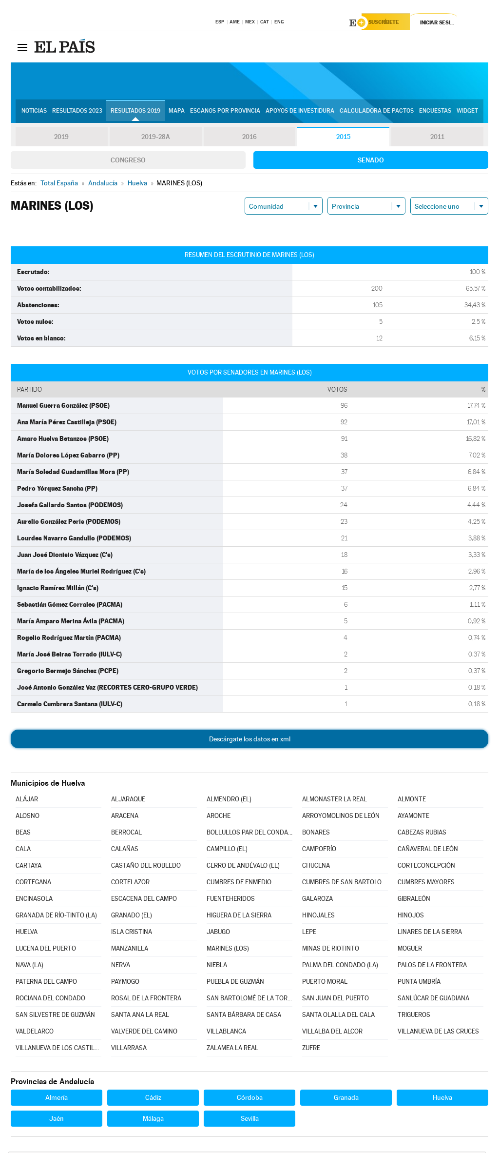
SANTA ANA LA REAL (140, 1016)
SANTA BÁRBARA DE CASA (244, 1016)
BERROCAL (126, 833)
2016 (249, 138)
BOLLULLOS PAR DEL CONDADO (249, 833)
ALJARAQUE (128, 800)
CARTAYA (28, 867)
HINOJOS (411, 916)
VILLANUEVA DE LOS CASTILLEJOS (58, 1049)
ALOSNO (27, 817)
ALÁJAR (27, 800)
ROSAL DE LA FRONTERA (146, 999)
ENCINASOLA (34, 900)
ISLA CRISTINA (131, 933)
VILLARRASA (129, 1049)
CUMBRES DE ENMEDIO (239, 883)
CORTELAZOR (130, 883)
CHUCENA (316, 867)
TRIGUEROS (414, 1016)
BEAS (23, 833)
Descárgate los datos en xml (249, 740)
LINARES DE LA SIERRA (430, 933)
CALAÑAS (124, 850)
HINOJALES (318, 916)
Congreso (128, 161)
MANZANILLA (129, 950)
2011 (437, 138)
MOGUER (410, 950)
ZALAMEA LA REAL (232, 1049)
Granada (346, 1099)
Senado (371, 161)
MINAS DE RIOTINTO (330, 950)
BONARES (316, 833)
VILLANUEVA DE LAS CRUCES (438, 1032)
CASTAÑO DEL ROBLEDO (146, 867)
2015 (343, 138)
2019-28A (156, 138)
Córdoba (250, 1099)
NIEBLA (217, 966)
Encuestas (435, 112)
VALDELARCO (35, 1032)
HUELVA (27, 933)
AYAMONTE (413, 817)
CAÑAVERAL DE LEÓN (428, 850)
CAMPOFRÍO (319, 850)
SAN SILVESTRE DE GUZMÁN (55, 1016)
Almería (56, 1099)
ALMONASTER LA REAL (334, 800)
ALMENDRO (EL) (229, 800)
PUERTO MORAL (324, 983)
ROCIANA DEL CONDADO (50, 999)
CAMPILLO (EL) (227, 850)
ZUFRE (311, 1049)
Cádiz (153, 1099)
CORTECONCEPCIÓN (426, 867)
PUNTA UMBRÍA (419, 983)
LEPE (309, 933)
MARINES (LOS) (228, 950)
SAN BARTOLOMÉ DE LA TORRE (249, 999)
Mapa (177, 112)
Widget (467, 112)
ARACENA (124, 817)
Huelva (442, 1099)
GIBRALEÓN (414, 900)
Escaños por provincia (225, 112)
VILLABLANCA (226, 1032)
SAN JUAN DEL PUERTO (335, 999)
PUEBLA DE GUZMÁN (235, 983)
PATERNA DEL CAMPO (46, 983)
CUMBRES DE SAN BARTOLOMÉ (345, 883)
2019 (61, 138)
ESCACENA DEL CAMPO (144, 900)
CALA (23, 850)
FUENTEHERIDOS (231, 900)
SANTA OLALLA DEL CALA (338, 1016)
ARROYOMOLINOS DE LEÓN (341, 817)
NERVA (120, 966)
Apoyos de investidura (300, 112)
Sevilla (250, 1120)
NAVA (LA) (29, 966)
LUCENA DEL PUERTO (46, 950)
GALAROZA (317, 900)
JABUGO (218, 933)
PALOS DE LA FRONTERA (432, 966)
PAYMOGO (125, 983)
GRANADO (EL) (131, 916)
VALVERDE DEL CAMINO (144, 1032)
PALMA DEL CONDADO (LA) (340, 966)
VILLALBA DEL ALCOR (332, 1032)
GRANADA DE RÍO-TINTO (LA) (56, 916)
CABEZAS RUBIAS (422, 833)
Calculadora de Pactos (377, 112)
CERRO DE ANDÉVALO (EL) (243, 867)
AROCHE (218, 817)
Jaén (56, 1120)
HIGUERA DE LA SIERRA (239, 916)
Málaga (153, 1120)
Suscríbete (389, 23)
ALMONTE (412, 800)
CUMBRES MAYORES (426, 883)
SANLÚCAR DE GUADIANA (433, 999)
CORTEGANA (33, 883)
